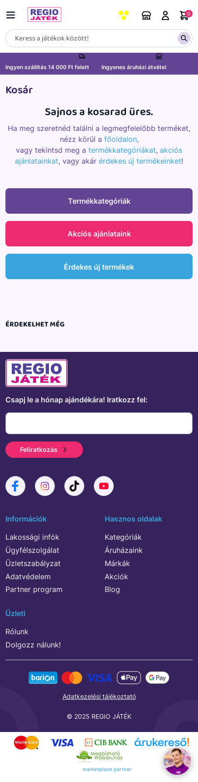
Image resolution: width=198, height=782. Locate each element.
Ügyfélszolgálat (32, 550)
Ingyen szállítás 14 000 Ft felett (47, 67)
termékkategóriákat (122, 150)
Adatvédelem (28, 576)
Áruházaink (146, 15)
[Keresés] (99, 38)
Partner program (34, 589)
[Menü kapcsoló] (12, 13)
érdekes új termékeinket (140, 160)
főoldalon (120, 139)
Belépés (165, 15)
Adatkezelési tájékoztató (99, 696)
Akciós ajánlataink (99, 233)
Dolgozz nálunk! (33, 644)
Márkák (117, 563)
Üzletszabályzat (33, 563)
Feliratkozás (44, 449)
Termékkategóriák (99, 201)
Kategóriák (123, 536)
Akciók (116, 576)
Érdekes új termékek (99, 266)
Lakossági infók (32, 536)
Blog (112, 589)
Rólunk (17, 631)
